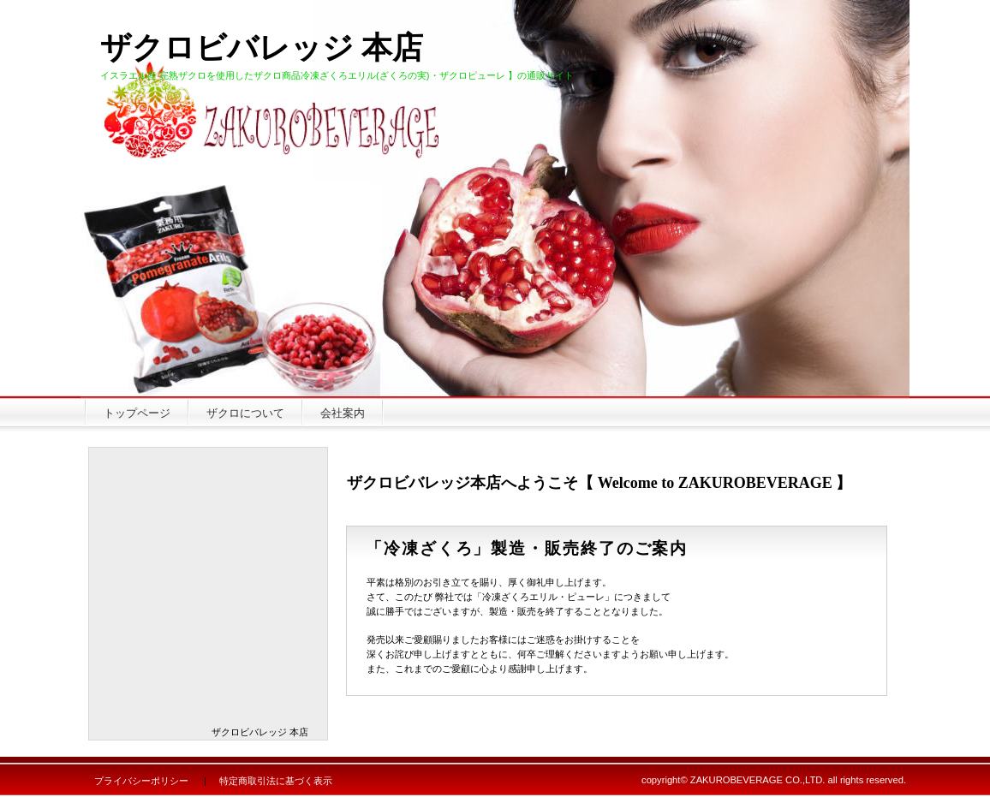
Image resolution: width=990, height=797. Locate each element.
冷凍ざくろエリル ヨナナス (208, 512)
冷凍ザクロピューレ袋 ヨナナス (208, 632)
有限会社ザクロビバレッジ (216, 112)
